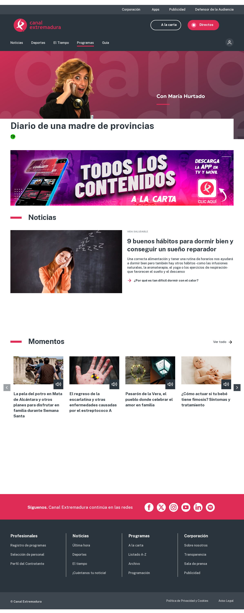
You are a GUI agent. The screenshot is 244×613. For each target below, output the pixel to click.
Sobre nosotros (196, 549)
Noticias (16, 44)
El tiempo (79, 567)
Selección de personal (27, 558)
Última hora (81, 549)
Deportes (38, 44)
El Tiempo (61, 44)
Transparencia (195, 558)
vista (121, 263)
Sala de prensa (195, 567)
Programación (139, 576)
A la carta (172, 26)
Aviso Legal (226, 604)
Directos (210, 26)
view (38, 390)
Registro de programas (28, 549)
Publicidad (177, 9)
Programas (85, 44)
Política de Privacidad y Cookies (187, 604)
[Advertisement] (121, 468)
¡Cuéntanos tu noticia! (89, 576)
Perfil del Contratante (27, 567)
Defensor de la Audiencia (214, 9)
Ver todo (219, 344)
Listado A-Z (137, 558)
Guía (105, 44)
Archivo (134, 567)
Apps (155, 9)
